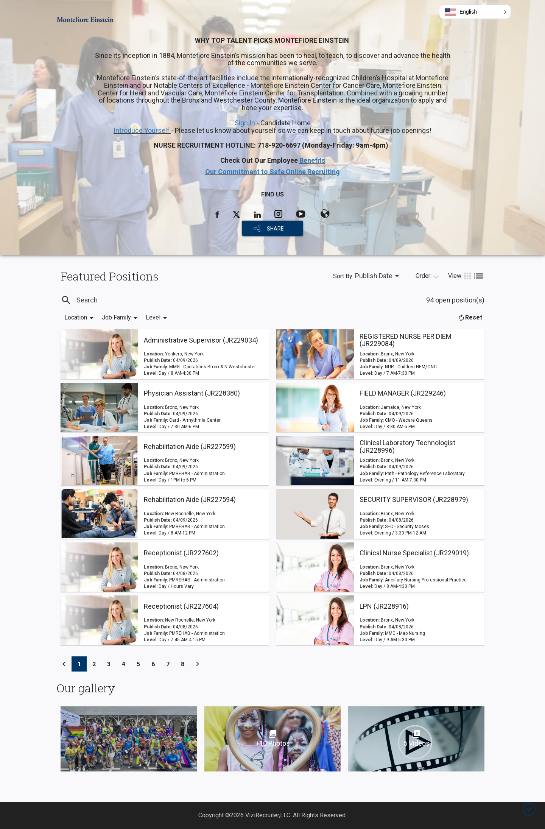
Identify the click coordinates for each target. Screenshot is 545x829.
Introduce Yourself (142, 130)
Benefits (312, 160)
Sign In (245, 123)
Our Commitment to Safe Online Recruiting (272, 172)
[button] (475, 12)
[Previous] (64, 664)
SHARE (275, 229)
